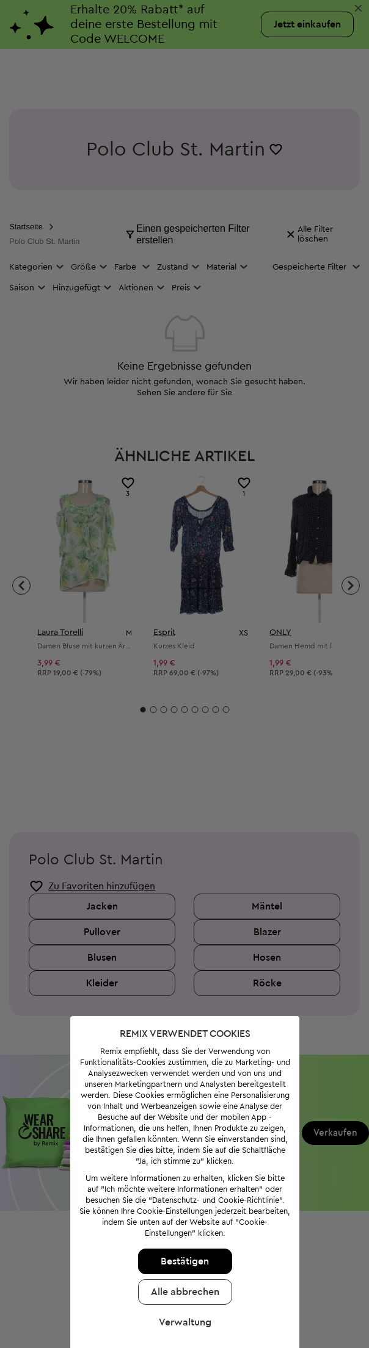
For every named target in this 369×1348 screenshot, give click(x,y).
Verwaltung (184, 1316)
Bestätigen (184, 1255)
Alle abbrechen (184, 1286)
